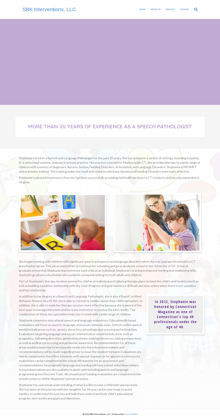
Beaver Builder (131, 414)
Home (142, 9)
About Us (156, 9)
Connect (184, 9)
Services (170, 9)
